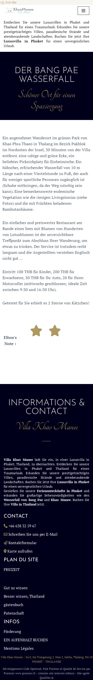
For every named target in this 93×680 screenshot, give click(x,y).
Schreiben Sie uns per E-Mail (33, 534)
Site (79, 673)
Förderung (12, 631)
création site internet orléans (56, 673)
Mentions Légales (19, 648)
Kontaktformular (22, 542)
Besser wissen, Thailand (24, 596)
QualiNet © (47, 678)
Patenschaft (14, 613)
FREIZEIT (12, 569)
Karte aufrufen (19, 551)
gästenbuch (13, 604)
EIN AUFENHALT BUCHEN (26, 639)
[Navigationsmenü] (83, 10)
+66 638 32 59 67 (22, 525)
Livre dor (10, 2)
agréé (86, 673)
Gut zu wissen (16, 587)
